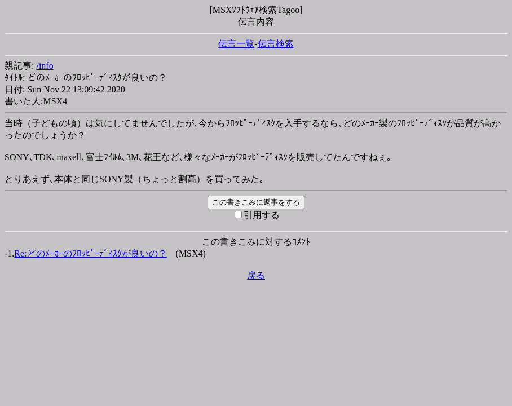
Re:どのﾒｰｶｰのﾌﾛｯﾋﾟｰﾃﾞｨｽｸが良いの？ (90, 253)
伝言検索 (276, 43)
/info (44, 65)
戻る (256, 275)
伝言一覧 (236, 43)
